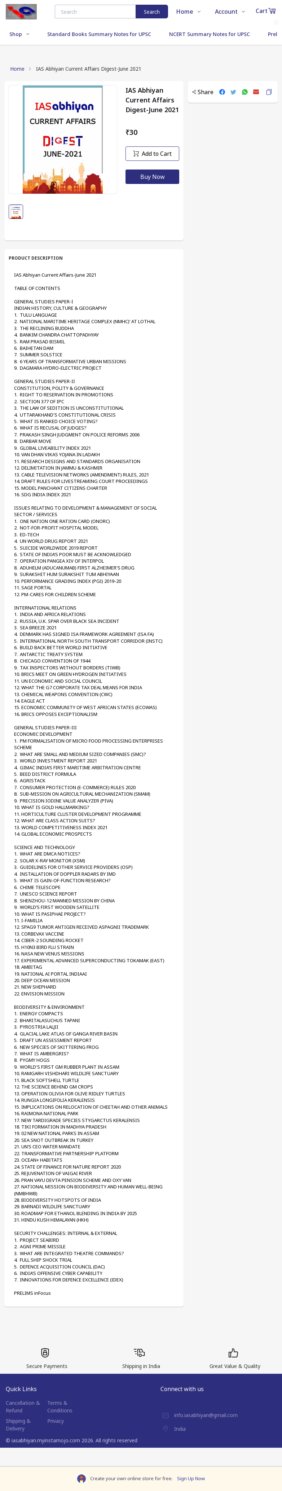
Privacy (55, 1420)
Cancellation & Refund (23, 1406)
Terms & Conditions (59, 1406)
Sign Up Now (191, 1478)
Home (17, 68)
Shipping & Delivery (18, 1424)
